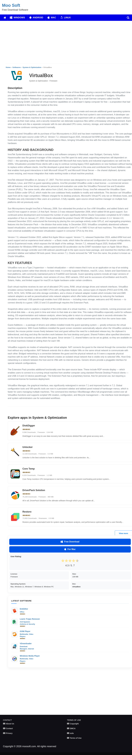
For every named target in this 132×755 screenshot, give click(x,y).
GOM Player (25, 631)
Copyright (74, 724)
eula (72, 733)
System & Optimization (32, 67)
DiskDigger (29, 425)
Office (22, 612)
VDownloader (26, 643)
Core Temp (29, 468)
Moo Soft (11, 5)
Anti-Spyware (25, 622)
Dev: (74, 584)
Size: (74, 574)
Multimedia (24, 634)
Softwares (16, 67)
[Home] (5, 17)
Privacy (9, 733)
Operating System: (18, 584)
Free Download (70, 542)
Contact (9, 728)
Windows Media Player (30, 656)
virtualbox (76, 587)
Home (8, 67)
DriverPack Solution (34, 490)
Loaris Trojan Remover (30, 619)
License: (14, 574)
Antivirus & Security (27, 624)
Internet (31, 649)
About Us (10, 724)
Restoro (27, 511)
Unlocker (28, 447)
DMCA (72, 728)
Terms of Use (76, 738)
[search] (128, 17)
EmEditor (24, 609)
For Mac (70, 549)
